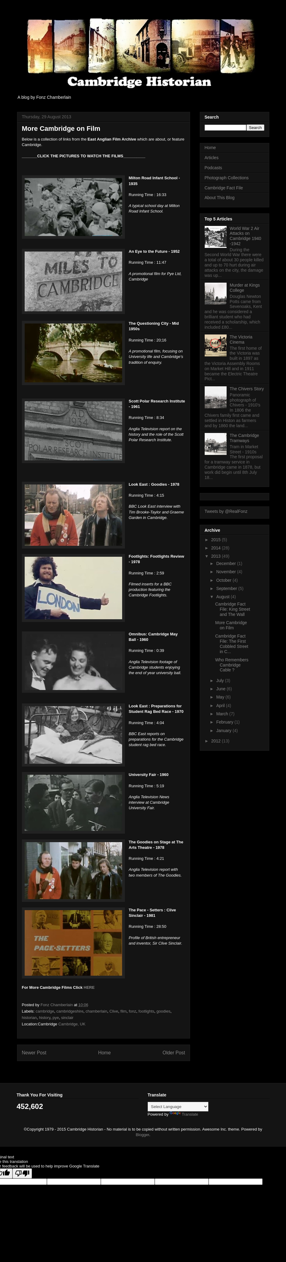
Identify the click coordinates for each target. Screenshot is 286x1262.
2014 (216, 547)
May (220, 697)
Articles (212, 157)
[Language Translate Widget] (178, 1106)
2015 (216, 539)
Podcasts (213, 167)
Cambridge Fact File (224, 187)
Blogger (142, 1134)
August (223, 596)
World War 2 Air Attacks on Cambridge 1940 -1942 (245, 236)
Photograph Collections (227, 177)
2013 (216, 556)
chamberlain (96, 1011)
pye (55, 1017)
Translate (184, 1114)
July (220, 680)
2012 (216, 740)
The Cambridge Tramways (244, 438)
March (222, 713)
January (224, 730)
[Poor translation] (22, 1173)
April (221, 705)
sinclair (67, 1017)
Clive (113, 1011)
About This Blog (220, 197)
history (44, 1017)
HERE (89, 987)
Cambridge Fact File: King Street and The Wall (232, 609)
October (224, 580)
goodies (164, 1011)
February (225, 722)
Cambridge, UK (71, 1024)
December (226, 563)
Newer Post (34, 1052)
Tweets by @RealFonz (226, 511)
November (226, 571)
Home (104, 1052)
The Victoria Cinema (241, 339)
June (221, 688)
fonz (132, 1011)
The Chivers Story (247, 388)
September (227, 588)
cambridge (45, 1011)
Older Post (174, 1052)
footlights (146, 1011)
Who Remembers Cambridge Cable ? (231, 665)
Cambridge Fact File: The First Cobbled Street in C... (231, 644)
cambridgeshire (69, 1011)
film (123, 1011)
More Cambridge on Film (231, 625)
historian (29, 1017)
